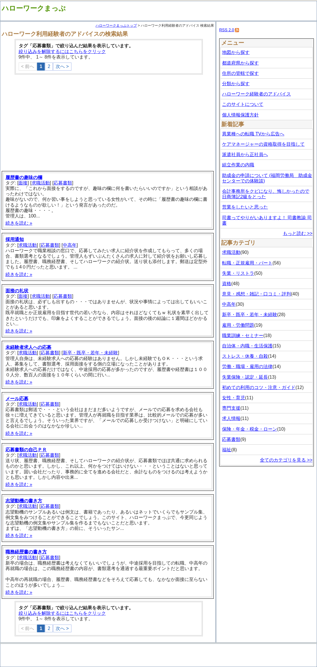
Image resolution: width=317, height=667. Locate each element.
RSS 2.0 (226, 30)
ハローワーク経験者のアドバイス (256, 94)
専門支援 (231, 408)
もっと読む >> (297, 233)
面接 (23, 182)
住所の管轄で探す (240, 73)
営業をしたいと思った (245, 207)
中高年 (70, 245)
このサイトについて (242, 104)
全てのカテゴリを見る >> (286, 460)
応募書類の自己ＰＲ (26, 449)
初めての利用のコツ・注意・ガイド (258, 387)
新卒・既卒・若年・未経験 (90, 352)
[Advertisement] (108, 123)
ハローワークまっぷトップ (116, 26)
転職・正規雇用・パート (247, 262)
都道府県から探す (240, 63)
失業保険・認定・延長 (245, 377)
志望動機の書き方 (23, 500)
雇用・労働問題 (238, 325)
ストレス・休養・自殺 (245, 356)
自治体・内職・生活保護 (247, 345)
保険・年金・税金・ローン (249, 429)
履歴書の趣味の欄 (23, 177)
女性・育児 (233, 397)
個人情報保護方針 (240, 114)
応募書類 (63, 182)
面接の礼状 (16, 290)
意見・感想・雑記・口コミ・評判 (256, 293)
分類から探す (236, 83)
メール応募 (16, 398)
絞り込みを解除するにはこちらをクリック (62, 51)
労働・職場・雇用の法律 (247, 366)
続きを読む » (18, 223)
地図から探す (236, 52)
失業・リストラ (238, 273)
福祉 (226, 449)
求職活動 (41, 182)
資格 (226, 283)
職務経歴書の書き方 (26, 551)
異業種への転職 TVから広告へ (253, 133)
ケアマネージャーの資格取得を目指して (263, 144)
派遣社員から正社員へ (245, 154)
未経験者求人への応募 (28, 347)
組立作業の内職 (238, 164)
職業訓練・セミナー (242, 335)
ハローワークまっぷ (34, 8)
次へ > (62, 66)
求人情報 (231, 418)
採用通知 (14, 239)
